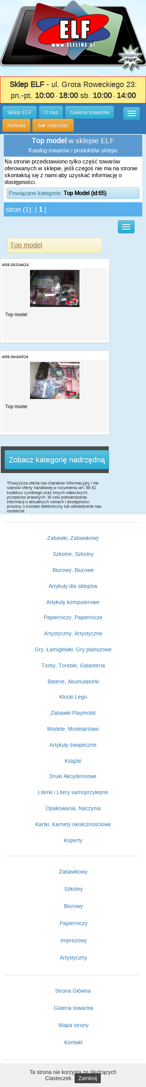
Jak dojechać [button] (53, 125)
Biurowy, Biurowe (73, 570)
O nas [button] (51, 112)
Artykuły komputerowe (73, 602)
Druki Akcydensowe (73, 776)
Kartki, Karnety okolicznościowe (73, 824)
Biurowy (73, 906)
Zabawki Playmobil (73, 713)
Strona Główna (73, 991)
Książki (73, 761)
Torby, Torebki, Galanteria (73, 665)
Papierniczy (73, 923)
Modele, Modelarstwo (73, 729)
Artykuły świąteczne (73, 745)
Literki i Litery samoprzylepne (73, 792)
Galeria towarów (73, 1008)
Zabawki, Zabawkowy (73, 538)
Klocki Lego (73, 697)
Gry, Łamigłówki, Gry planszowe (73, 649)
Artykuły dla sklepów (73, 586)
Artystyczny (73, 958)
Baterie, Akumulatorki (73, 681)
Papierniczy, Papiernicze (73, 617)
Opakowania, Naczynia (73, 808)
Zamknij (87, 1078)
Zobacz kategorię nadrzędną (57, 459)
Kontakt (73, 1042)
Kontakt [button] (16, 125)
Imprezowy (73, 940)
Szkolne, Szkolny (73, 554)
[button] (131, 113)
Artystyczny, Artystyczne (73, 633)
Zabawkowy (73, 872)
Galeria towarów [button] (89, 112)
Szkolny (73, 889)
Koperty (73, 840)
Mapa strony (74, 1025)
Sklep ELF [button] (19, 112)
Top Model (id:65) (84, 193)
